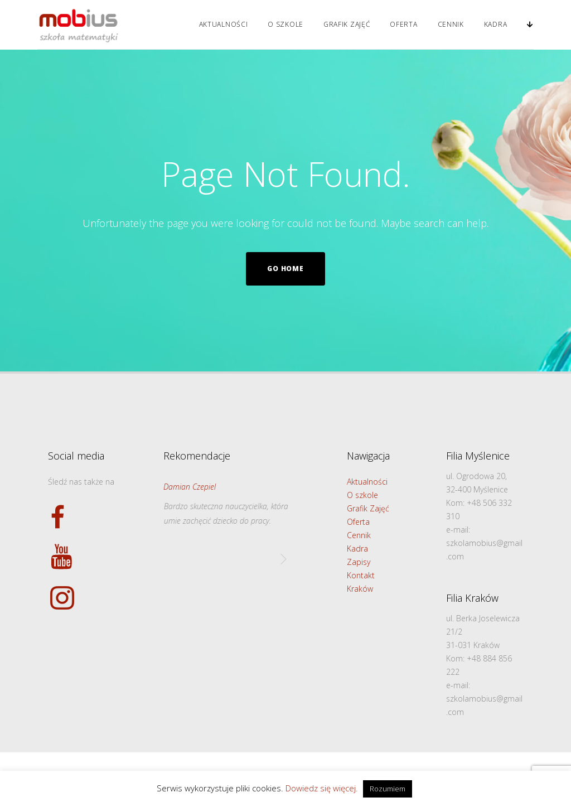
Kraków (360, 588)
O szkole (285, 24)
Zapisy (358, 562)
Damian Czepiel (189, 486)
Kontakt (361, 575)
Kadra (495, 24)
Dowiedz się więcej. (322, 788)
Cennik (451, 24)
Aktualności (223, 24)
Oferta (403, 24)
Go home (285, 268)
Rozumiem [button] (387, 789)
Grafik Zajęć (346, 24)
